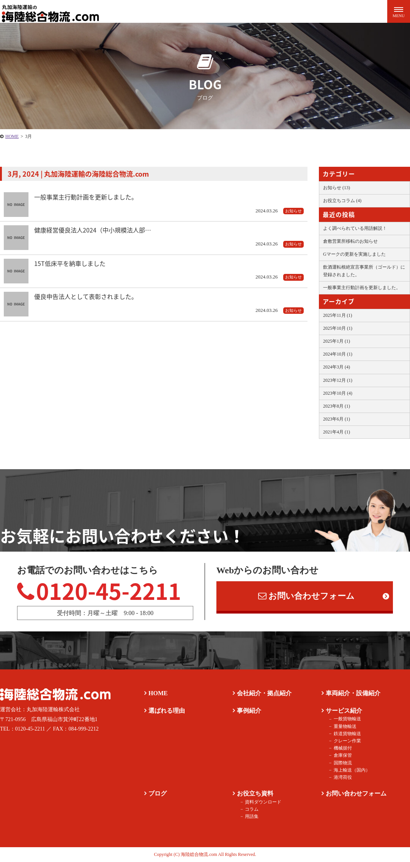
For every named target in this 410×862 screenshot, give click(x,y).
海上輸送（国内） (351, 770)
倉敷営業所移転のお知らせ (350, 241)
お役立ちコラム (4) (342, 200)
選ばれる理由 (166, 710)
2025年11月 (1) (337, 315)
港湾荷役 (342, 777)
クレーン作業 (347, 740)
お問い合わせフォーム (306, 596)
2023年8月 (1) (336, 406)
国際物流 (342, 763)
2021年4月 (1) (336, 432)
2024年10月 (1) (337, 354)
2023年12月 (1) (337, 380)
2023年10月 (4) (337, 393)
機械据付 (342, 748)
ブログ (157, 793)
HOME (158, 693)
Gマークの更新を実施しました (354, 254)
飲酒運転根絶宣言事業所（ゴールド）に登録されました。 (364, 270)
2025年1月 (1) (336, 341)
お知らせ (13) (336, 187)
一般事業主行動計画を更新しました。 (362, 287)
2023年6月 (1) (336, 419)
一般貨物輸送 (347, 719)
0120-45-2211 (99, 590)
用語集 (252, 816)
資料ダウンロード (263, 802)
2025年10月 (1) (337, 328)
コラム (252, 809)
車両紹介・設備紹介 (353, 693)
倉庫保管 (342, 755)
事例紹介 (249, 710)
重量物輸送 (344, 726)
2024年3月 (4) (336, 367)
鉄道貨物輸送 (347, 733)
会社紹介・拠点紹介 (264, 693)
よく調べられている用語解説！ (355, 228)
